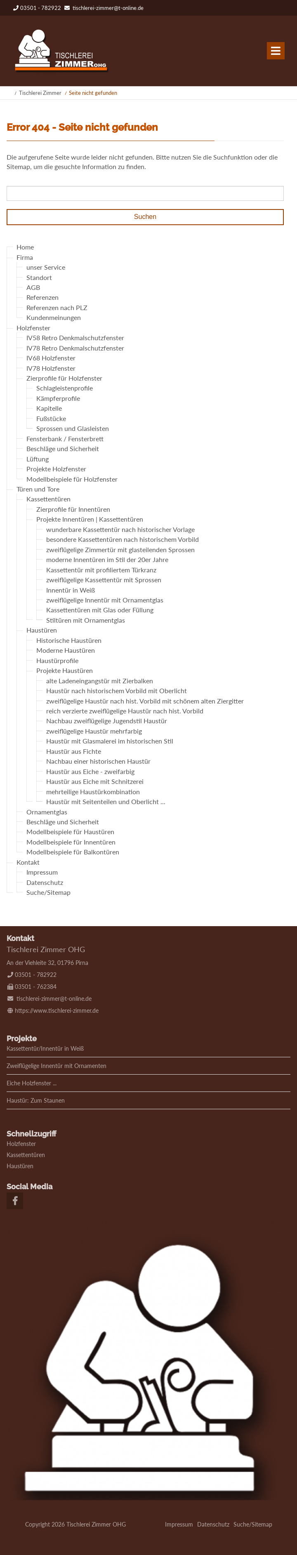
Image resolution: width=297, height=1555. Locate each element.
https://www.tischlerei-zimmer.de (57, 1010)
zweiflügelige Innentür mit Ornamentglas (104, 600)
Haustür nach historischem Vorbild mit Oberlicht (116, 691)
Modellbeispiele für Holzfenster (72, 479)
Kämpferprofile (58, 398)
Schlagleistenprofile (64, 388)
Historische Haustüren (68, 640)
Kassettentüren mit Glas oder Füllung (99, 610)
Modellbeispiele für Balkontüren (72, 852)
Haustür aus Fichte (73, 751)
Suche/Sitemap (48, 892)
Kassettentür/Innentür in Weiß (45, 1048)
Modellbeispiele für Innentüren (71, 842)
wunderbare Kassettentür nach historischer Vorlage (120, 529)
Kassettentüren (48, 499)
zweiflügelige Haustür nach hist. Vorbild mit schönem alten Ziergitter (145, 701)
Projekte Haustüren (64, 671)
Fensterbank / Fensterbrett (65, 438)
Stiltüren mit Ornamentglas (85, 620)
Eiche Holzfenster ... (32, 1083)
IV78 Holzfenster (50, 368)
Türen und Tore (37, 489)
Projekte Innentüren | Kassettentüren (89, 519)
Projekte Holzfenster (56, 469)
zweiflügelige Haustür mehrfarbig (94, 731)
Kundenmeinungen (53, 318)
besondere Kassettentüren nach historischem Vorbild (122, 539)
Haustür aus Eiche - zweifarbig (90, 771)
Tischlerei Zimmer (40, 92)
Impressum (42, 872)
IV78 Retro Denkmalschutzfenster (75, 348)
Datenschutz (44, 882)
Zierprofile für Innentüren (73, 509)
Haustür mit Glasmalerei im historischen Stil (109, 741)
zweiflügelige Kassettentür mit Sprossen (103, 580)
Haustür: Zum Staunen (36, 1100)
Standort (39, 277)
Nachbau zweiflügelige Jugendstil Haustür (106, 721)
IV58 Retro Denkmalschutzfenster (75, 338)
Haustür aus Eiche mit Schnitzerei (95, 782)
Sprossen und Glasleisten (72, 429)
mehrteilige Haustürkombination (93, 791)
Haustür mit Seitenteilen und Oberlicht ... (105, 802)
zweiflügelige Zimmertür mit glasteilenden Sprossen (120, 549)
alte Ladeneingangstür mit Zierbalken (99, 681)
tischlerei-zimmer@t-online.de (108, 8)
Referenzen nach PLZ (56, 307)
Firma (24, 257)
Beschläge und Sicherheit (62, 449)
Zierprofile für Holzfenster (64, 378)
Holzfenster (33, 328)
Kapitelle (49, 408)
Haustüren (41, 630)
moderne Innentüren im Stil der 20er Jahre (107, 560)
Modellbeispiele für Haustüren (70, 832)
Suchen (145, 216)
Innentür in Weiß (70, 590)
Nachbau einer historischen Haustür (98, 761)
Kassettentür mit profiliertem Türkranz (101, 570)
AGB (33, 287)
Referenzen (42, 297)
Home (25, 247)
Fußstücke (51, 418)
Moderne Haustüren (65, 650)
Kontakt (28, 862)
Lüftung (37, 459)
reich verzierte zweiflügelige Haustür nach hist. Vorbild (124, 711)
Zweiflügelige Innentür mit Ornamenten (56, 1065)
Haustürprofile (57, 660)
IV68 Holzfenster (50, 358)
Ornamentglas (46, 812)
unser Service (45, 267)
